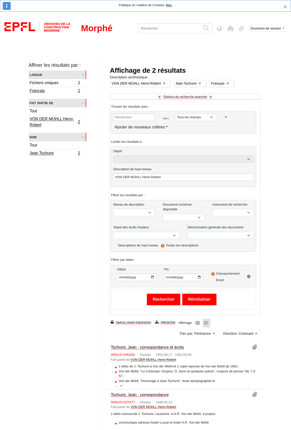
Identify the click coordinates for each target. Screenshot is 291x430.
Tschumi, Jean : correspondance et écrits (147, 347)
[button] (230, 28)
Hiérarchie (165, 322)
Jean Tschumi (54, 153)
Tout (33, 111)
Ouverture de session (266, 28)
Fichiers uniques (54, 83)
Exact (220, 280)
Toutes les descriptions (182, 245)
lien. (169, 5)
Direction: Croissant (238, 333)
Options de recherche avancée (185, 96)
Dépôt (117, 151)
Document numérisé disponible (177, 207)
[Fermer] (285, 6)
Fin (166, 269)
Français (54, 91)
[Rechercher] (169, 28)
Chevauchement (227, 273)
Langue (36, 74)
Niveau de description (128, 204)
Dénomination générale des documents (215, 227)
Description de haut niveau (132, 169)
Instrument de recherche (229, 204)
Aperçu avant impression (131, 322)
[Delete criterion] (226, 117)
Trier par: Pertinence (195, 333)
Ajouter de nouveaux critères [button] (139, 127)
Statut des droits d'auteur (131, 227)
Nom (33, 137)
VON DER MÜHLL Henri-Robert (54, 122)
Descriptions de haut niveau (138, 245)
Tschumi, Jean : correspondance (140, 394)
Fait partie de (41, 102)
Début (121, 269)
